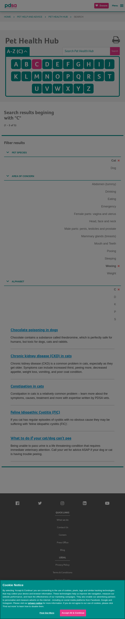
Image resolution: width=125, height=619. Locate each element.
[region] (62, 599)
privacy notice (35, 603)
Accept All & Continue (73, 613)
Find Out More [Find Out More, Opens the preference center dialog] (47, 613)
